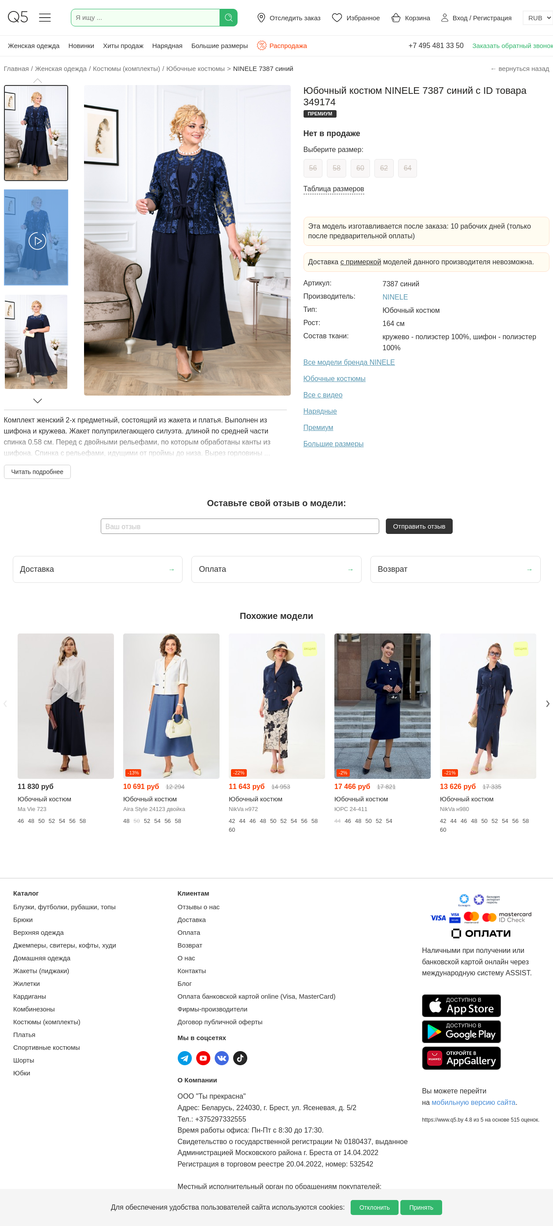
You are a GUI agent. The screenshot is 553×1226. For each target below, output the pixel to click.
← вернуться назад (519, 68)
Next (548, 703)
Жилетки (26, 983)
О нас (186, 958)
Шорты (23, 1060)
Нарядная (167, 45)
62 (384, 168)
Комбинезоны (34, 1009)
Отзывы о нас (199, 907)
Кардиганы (29, 996)
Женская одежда (33, 45)
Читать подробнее (37, 471)
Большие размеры (219, 45)
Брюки (23, 919)
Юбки (21, 1073)
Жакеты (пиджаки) (41, 970)
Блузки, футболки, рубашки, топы (64, 907)
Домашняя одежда (41, 958)
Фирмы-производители (213, 1009)
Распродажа (281, 45)
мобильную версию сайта (473, 1102)
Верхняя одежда (38, 932)
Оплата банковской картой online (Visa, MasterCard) (257, 996)
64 (408, 168)
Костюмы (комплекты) (47, 1022)
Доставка (192, 919)
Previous (5, 703)
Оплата (189, 932)
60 (360, 168)
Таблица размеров (334, 189)
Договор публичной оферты (220, 1022)
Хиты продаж (123, 45)
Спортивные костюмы (46, 1047)
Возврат (190, 945)
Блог (185, 983)
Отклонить (374, 1207)
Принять (421, 1207)
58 (337, 168)
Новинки (81, 45)
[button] (37, 80)
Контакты (192, 970)
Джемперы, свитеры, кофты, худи (64, 945)
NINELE (395, 297)
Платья (24, 1034)
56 (313, 168)
